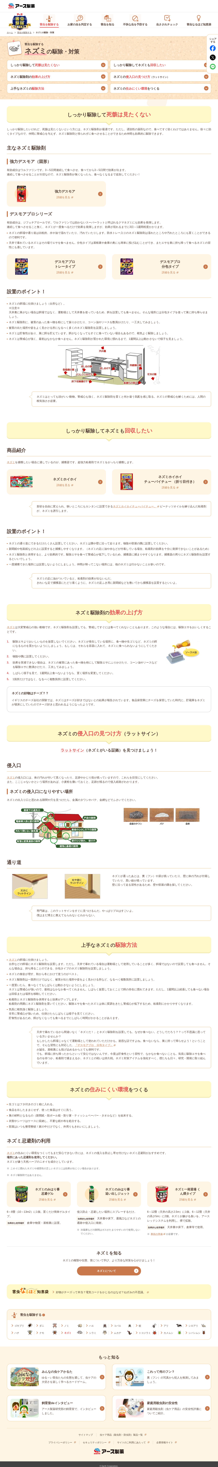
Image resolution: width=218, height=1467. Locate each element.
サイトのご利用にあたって (131, 1442)
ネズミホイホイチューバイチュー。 (135, 505)
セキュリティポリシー (95, 1442)
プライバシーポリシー (60, 1442)
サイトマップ (86, 1434)
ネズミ (11, 461)
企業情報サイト (164, 1442)
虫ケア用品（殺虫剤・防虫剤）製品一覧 (121, 1434)
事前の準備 (157, 1233)
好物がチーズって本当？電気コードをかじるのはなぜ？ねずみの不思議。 (101, 1291)
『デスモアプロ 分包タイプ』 (94, 1044)
